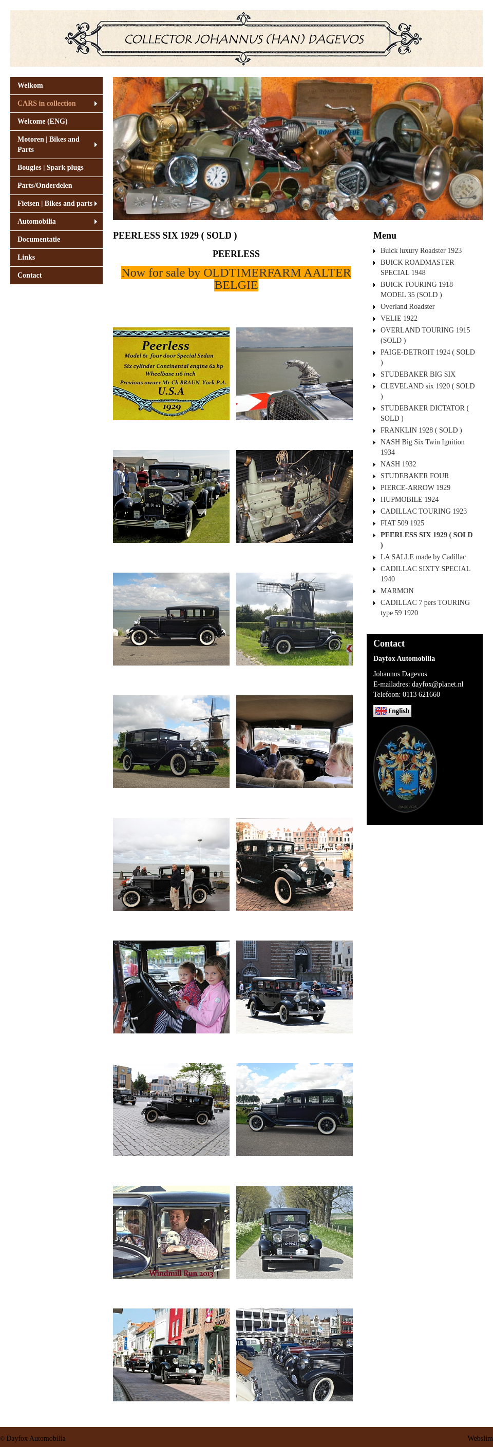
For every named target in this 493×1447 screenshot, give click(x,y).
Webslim (480, 1438)
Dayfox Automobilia (36, 1438)
